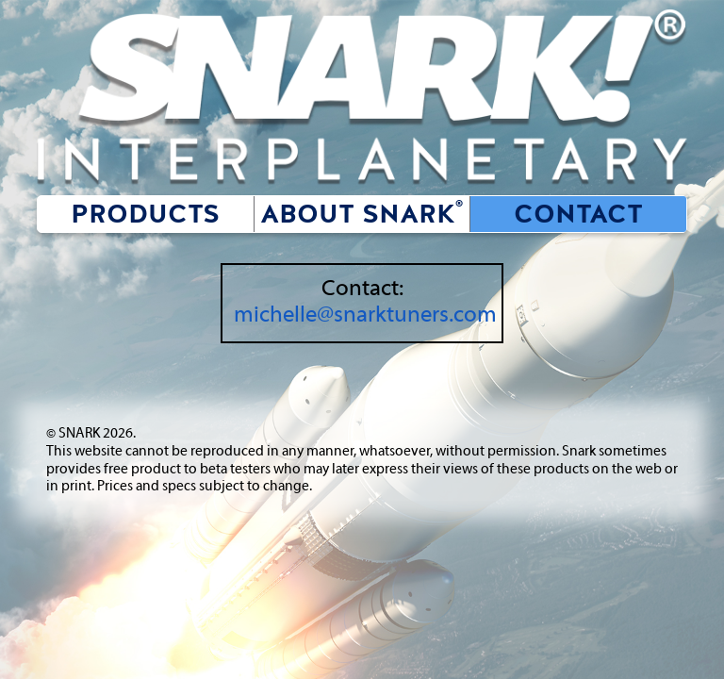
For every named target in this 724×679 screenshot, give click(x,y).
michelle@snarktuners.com (365, 316)
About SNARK (361, 214)
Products (151, 214)
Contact (578, 214)
